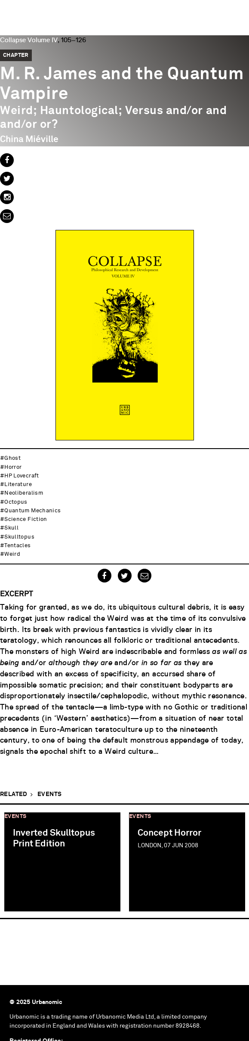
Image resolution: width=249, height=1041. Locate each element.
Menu (238, 11)
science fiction (25, 519)
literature (18, 484)
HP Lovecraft (21, 476)
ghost (12, 458)
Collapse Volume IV (29, 40)
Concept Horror (169, 833)
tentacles (17, 545)
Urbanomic (14, 14)
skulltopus (19, 537)
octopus (15, 502)
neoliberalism (23, 493)
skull (11, 528)
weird (12, 554)
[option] (62, 861)
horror (13, 467)
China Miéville (29, 139)
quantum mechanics (32, 511)
